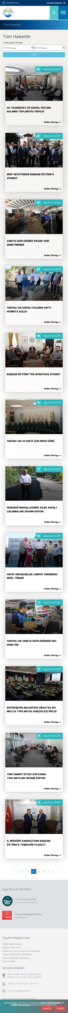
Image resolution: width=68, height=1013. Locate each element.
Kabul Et (47, 1008)
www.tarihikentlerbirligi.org (26, 902)
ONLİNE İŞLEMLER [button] (56, 3)
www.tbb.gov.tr (20, 917)
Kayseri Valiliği (8, 961)
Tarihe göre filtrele (12, 42)
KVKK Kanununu (20, 1005)
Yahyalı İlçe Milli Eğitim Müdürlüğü (16, 954)
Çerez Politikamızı (50, 1002)
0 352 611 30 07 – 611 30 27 (26, 983)
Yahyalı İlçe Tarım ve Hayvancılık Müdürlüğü (21, 951)
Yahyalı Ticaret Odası (11, 947)
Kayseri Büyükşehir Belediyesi (15, 957)
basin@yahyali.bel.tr (22, 990)
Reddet (60, 1008)
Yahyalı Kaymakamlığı (11, 944)
